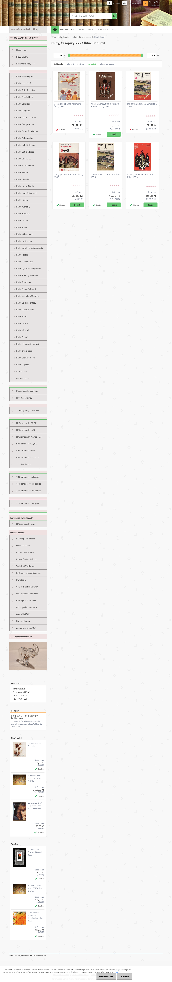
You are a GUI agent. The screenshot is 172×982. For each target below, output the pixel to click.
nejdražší (81, 63)
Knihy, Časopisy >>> (25, 76)
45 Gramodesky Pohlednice (28, 483)
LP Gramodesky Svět (25, 430)
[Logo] (27, 16)
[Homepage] (56, 29)
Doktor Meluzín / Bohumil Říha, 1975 (142, 105)
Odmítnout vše (104, 976)
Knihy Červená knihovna (27, 131)
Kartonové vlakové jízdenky (28, 573)
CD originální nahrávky (26, 600)
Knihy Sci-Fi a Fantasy (26, 302)
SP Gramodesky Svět (25, 450)
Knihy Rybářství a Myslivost (28, 268)
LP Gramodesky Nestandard (29, 436)
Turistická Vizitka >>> (25, 566)
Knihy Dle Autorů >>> (25, 357)
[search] (114, 16)
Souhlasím (124, 976)
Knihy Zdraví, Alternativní (27, 344)
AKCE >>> (64, 29)
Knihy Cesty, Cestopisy (26, 117)
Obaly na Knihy (23, 545)
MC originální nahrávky (26, 607)
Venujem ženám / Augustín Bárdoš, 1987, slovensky (35, 806)
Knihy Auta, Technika (25, 90)
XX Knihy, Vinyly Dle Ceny (27, 410)
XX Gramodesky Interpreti (27, 503)
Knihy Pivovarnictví (24, 261)
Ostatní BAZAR (23, 614)
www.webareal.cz (38, 955)
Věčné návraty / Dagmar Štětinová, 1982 (35, 852)
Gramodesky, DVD (78, 29)
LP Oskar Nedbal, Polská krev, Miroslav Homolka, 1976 (35, 916)
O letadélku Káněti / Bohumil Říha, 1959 (67, 105)
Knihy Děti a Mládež (25, 151)
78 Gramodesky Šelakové (27, 476)
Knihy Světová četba (25, 309)
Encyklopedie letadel (25, 538)
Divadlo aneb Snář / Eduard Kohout (35, 744)
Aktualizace (21, 371)
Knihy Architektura (24, 96)
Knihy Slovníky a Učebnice (28, 296)
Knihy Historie (22, 179)
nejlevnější (70, 63)
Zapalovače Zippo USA (26, 627)
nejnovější (92, 63)
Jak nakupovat (102, 29)
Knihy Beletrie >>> (24, 103)
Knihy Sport (21, 316)
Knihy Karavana (23, 213)
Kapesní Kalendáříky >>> (27, 559)
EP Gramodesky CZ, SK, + (27, 457)
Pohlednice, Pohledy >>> (27, 391)
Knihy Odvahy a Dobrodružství (29, 247)
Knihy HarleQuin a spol (26, 193)
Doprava (91, 29)
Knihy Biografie (23, 110)
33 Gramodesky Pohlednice (28, 490)
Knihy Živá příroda (24, 350)
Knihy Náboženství (24, 234)
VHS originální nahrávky (27, 586)
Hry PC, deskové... (24, 397)
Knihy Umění (22, 323)
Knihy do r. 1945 (23, 83)
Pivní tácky (21, 579)
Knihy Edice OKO (23, 158)
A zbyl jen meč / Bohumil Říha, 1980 (68, 176)
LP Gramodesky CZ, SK (26, 423)
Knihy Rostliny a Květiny (27, 275)
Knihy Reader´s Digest (26, 289)
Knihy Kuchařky (23, 206)
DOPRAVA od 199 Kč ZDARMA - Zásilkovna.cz (25, 717)
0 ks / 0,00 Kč (155, 2)
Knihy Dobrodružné (24, 138)
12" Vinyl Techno (23, 464)
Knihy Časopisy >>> (25, 124)
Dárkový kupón (23, 621)
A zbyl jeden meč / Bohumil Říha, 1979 (140, 176)
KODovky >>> (22, 378)
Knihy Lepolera (23, 220)
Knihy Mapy (21, 227)
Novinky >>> (22, 50)
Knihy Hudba (22, 199)
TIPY (112, 29)
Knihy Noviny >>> (24, 241)
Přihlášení (115, 3)
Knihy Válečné (22, 330)
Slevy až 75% (22, 56)
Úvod (54, 37)
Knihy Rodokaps (23, 282)
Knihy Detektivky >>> (25, 145)
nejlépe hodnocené (106, 63)
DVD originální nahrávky (27, 593)
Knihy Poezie (22, 254)
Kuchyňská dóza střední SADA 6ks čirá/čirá (35, 778)
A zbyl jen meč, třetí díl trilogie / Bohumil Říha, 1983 (106, 105)
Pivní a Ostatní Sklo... (25, 552)
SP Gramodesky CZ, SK (26, 443)
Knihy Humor (22, 172)
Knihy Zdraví (21, 337)
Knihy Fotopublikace (25, 165)
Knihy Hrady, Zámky (25, 186)
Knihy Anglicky (22, 364)
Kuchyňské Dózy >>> (25, 63)
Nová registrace (132, 3)
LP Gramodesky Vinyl (25, 523)
